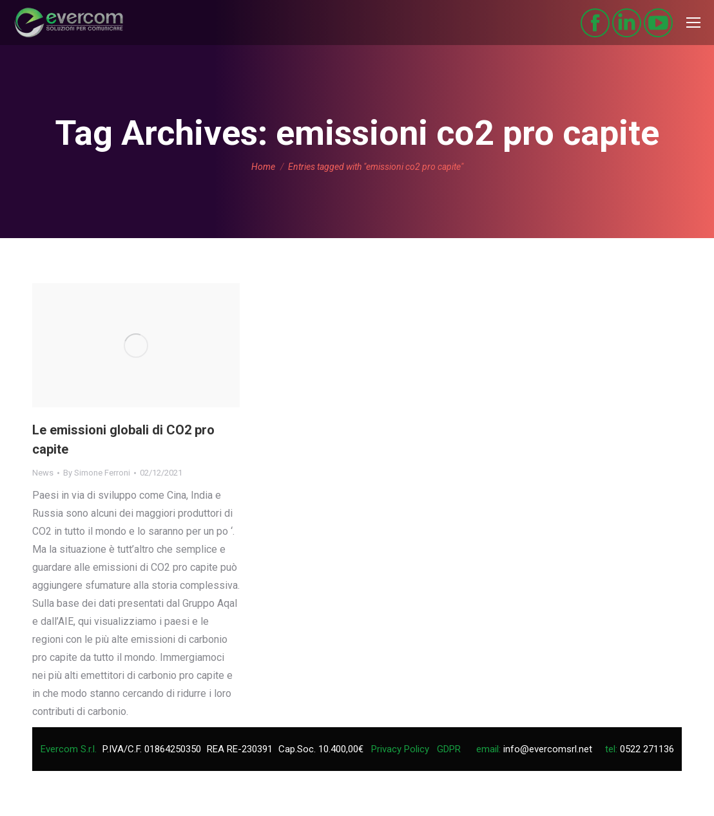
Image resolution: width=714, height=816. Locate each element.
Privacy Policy (400, 749)
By (96, 473)
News (42, 473)
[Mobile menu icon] (693, 22)
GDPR (449, 749)
